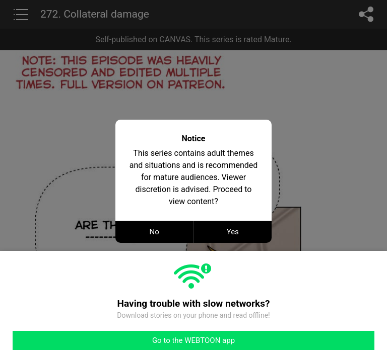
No (154, 231)
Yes (233, 231)
